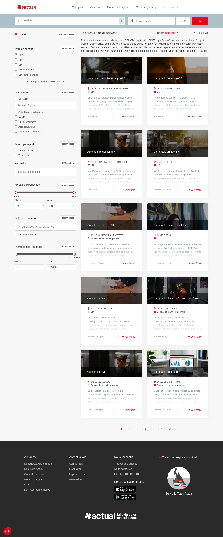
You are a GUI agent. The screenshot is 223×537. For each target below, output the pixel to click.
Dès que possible (27, 234)
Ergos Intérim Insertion (29, 131)
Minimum (19, 200)
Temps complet (26, 150)
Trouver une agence (118, 7)
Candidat (95, 7)
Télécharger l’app (146, 7)
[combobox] (68, 20)
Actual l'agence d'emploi (30, 112)
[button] (7, 531)
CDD (20, 60)
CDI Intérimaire (26, 69)
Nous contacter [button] (123, 468)
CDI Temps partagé (28, 74)
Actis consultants (27, 127)
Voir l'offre (128, 116)
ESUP (21, 117)
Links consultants (27, 122)
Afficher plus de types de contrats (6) (45, 81)
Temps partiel (25, 155)
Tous (20, 55)
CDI (20, 65)
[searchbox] (71, 21)
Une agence (24, 98)
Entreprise (78, 7)
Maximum (51, 200)
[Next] (169, 429)
